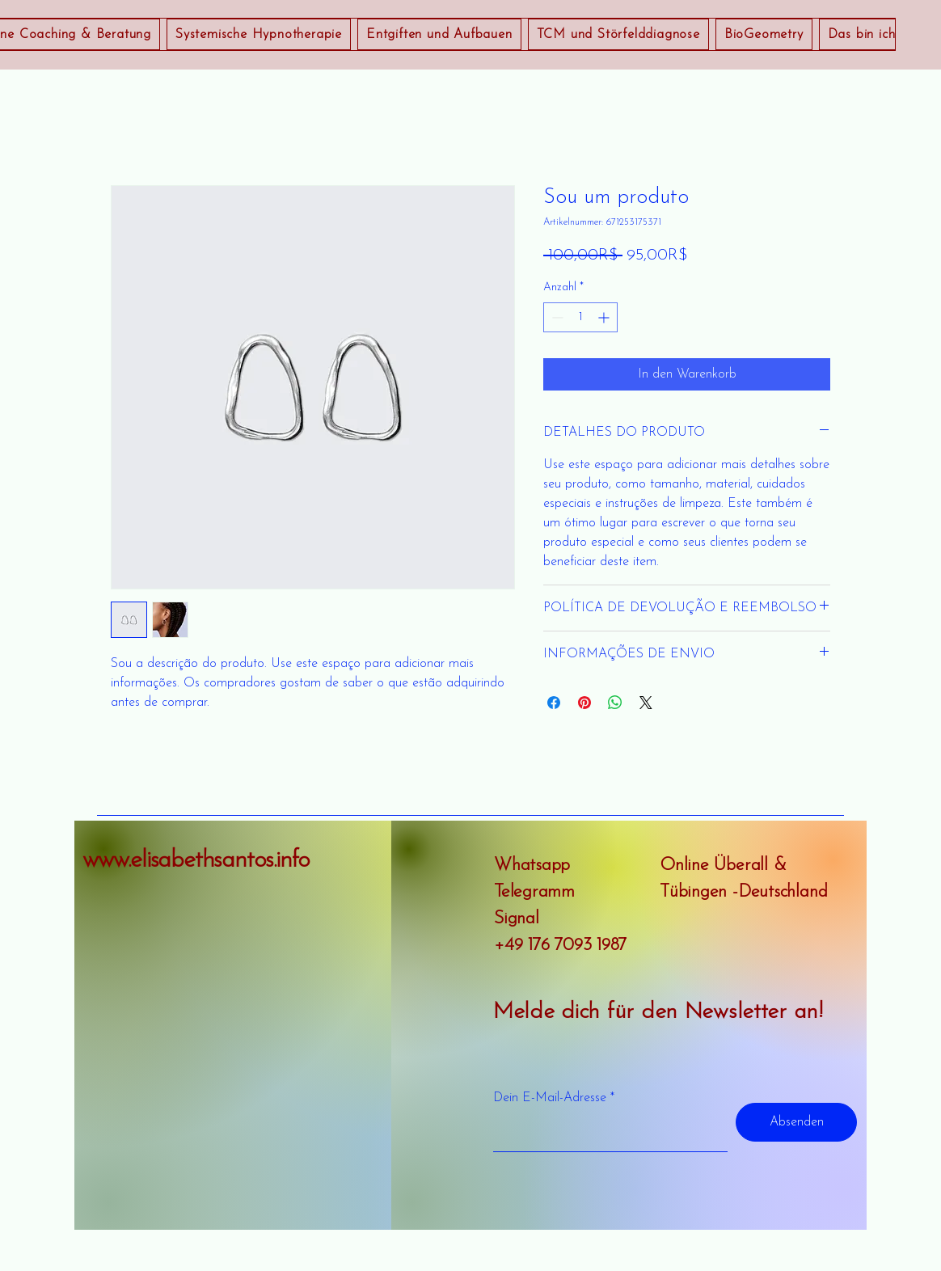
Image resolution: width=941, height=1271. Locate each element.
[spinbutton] (580, 317)
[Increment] (605, 317)
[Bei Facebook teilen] (553, 702)
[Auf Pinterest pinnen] (584, 702)
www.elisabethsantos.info (196, 860)
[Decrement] (556, 317)
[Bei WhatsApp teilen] (615, 702)
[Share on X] (646, 702)
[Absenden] (796, 1122)
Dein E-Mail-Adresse (549, 1098)
